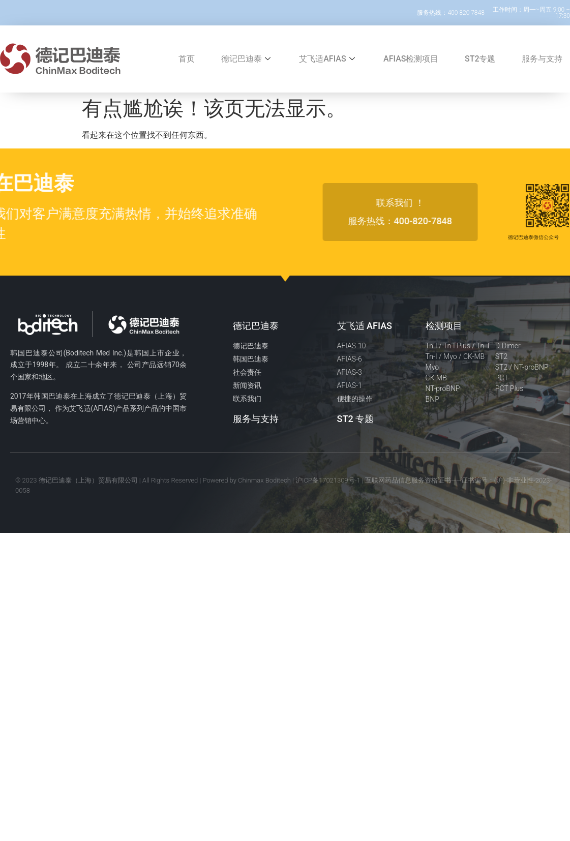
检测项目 (444, 325)
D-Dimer (508, 346)
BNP (432, 399)
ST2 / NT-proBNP (522, 367)
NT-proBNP (443, 388)
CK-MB (436, 378)
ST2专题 (480, 59)
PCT (501, 378)
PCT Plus (509, 388)
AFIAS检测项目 (410, 59)
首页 (186, 59)
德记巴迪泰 (247, 59)
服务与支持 (542, 59)
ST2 (501, 356)
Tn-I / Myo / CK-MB (455, 356)
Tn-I (431, 346)
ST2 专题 (355, 418)
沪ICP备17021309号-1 (328, 480)
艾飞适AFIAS (328, 59)
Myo (432, 367)
